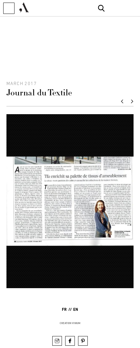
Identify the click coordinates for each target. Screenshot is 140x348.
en (75, 310)
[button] (9, 8)
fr (64, 310)
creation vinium (70, 323)
